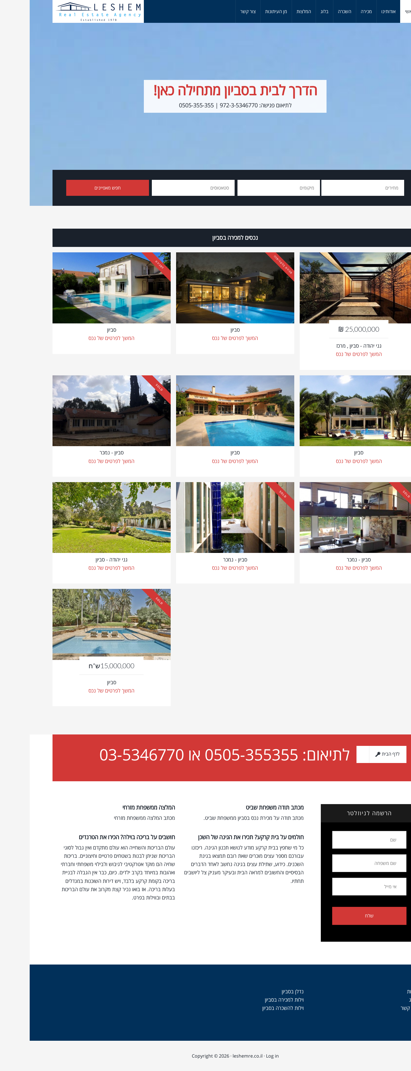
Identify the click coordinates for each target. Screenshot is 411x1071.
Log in (242, 1056)
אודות (382, 991)
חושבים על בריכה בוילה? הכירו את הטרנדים (97, 837)
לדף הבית (354, 754)
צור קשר (379, 1007)
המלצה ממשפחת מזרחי (119, 807)
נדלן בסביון (263, 991)
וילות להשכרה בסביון (253, 1007)
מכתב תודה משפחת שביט (245, 807)
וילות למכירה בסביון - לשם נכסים (68, 11)
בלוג (383, 999)
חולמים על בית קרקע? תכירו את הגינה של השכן (221, 837)
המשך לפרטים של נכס (82, 338)
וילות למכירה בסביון (254, 999)
